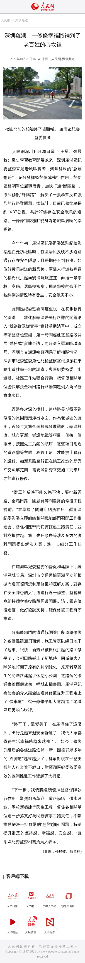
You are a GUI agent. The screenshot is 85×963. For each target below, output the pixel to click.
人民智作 (50, 924)
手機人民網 (50, 898)
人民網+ (31, 898)
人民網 (5, 20)
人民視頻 (13, 924)
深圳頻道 (21, 20)
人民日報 (13, 898)
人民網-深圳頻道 (63, 59)
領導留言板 (68, 898)
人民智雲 (31, 924)
